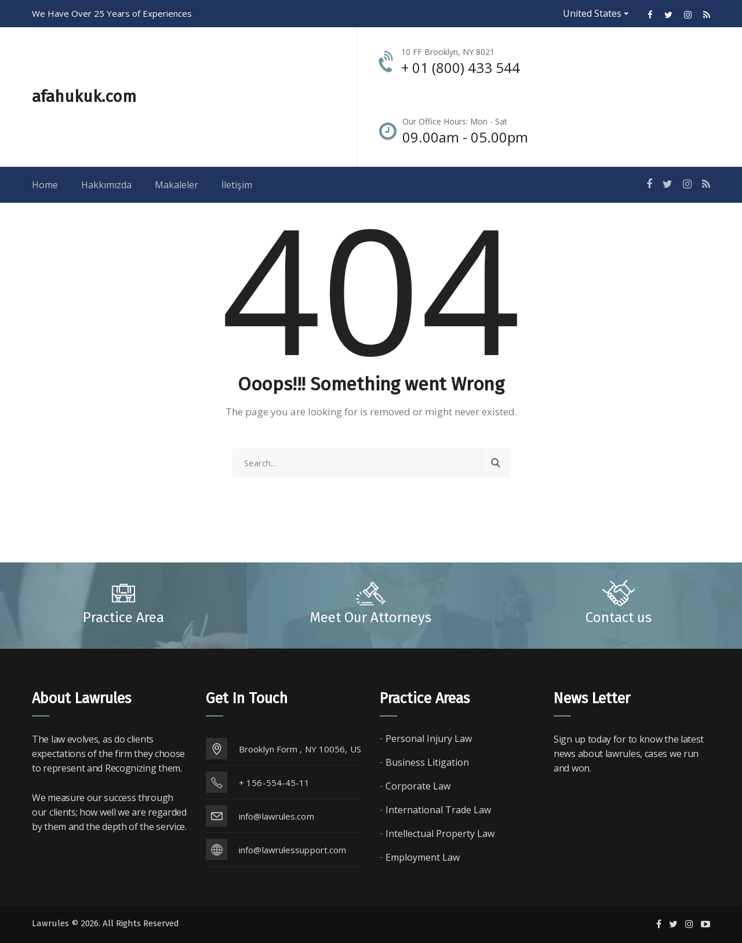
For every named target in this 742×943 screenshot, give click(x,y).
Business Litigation (427, 762)
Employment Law (422, 857)
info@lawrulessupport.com (292, 850)
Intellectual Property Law (439, 833)
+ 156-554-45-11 (274, 782)
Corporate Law (417, 786)
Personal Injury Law (428, 738)
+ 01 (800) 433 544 (460, 67)
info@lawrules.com (276, 816)
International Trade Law (438, 809)
